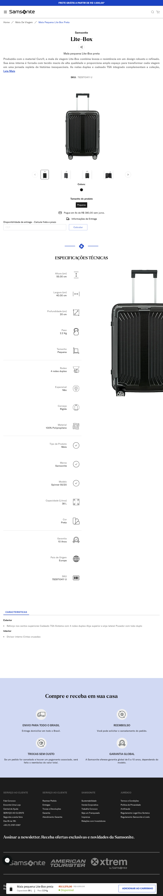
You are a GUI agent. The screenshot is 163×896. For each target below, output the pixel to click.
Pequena (81, 205)
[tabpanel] (81, 646)
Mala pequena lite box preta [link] (54, 22)
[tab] (16, 612)
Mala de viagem (24, 22)
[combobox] (151, 879)
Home (6, 22)
